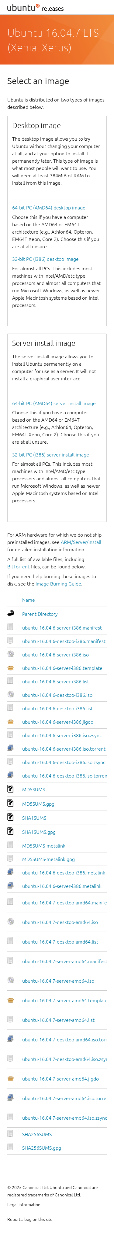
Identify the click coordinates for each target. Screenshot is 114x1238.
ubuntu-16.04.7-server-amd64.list (58, 1020)
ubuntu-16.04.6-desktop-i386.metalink (63, 872)
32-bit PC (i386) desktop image (45, 259)
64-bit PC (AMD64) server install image (54, 403)
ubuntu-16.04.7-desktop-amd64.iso (60, 922)
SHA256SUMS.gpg (41, 1148)
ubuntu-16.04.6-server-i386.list (55, 681)
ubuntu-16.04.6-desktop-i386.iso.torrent (65, 775)
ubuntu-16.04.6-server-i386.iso (55, 654)
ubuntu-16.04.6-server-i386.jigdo (57, 722)
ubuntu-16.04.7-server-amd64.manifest (64, 961)
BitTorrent (18, 566)
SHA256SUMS (37, 1134)
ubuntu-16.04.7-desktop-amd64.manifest (66, 902)
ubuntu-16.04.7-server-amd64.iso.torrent (66, 1098)
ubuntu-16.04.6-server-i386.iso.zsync (62, 735)
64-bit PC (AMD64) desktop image (48, 207)
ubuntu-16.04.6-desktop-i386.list (57, 708)
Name (28, 600)
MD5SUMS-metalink (43, 845)
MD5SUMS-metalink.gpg (48, 859)
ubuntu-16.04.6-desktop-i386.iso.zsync (63, 762)
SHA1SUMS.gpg (39, 832)
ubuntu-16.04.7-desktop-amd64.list (60, 941)
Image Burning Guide (58, 583)
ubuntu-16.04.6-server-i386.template (62, 668)
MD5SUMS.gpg (38, 804)
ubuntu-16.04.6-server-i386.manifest (62, 627)
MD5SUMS (33, 789)
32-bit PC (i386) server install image (50, 454)
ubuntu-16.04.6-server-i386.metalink (62, 886)
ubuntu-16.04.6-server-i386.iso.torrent (63, 749)
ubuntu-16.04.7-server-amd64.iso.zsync (64, 1118)
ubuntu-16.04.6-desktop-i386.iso (57, 695)
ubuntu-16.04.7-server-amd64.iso (58, 981)
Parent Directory (40, 614)
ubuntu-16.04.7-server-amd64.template (65, 1000)
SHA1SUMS (34, 818)
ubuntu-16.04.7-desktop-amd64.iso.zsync (66, 1059)
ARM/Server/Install (81, 542)
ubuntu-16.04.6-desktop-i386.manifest (63, 641)
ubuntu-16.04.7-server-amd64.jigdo (60, 1078)
